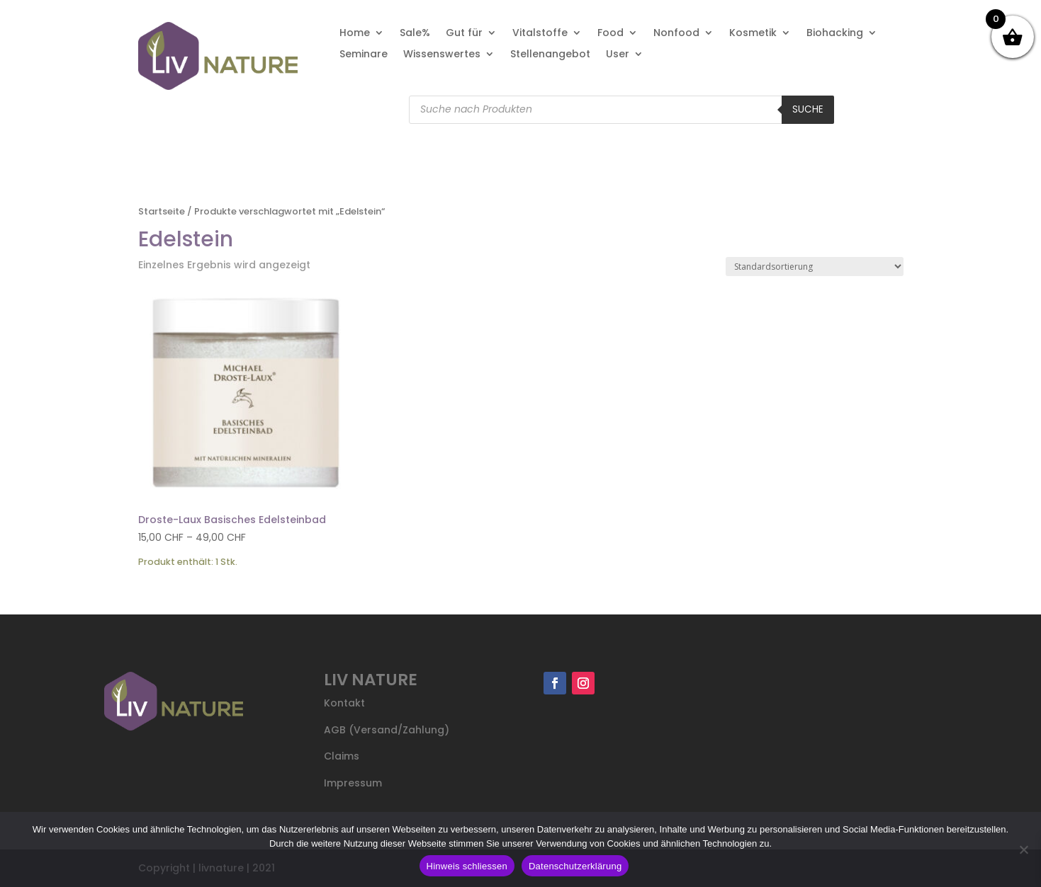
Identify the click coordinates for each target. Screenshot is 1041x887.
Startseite (161, 211)
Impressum (353, 783)
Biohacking (834, 34)
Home (354, 34)
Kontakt (344, 703)
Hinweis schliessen (467, 866)
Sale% (415, 34)
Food (610, 34)
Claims (341, 756)
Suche (807, 109)
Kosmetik (753, 34)
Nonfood (676, 34)
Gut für (464, 34)
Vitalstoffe (540, 34)
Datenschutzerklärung (575, 866)
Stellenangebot (550, 55)
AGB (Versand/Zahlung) (386, 730)
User (617, 55)
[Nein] (1023, 849)
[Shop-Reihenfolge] (815, 266)
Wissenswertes (441, 55)
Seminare (363, 55)
